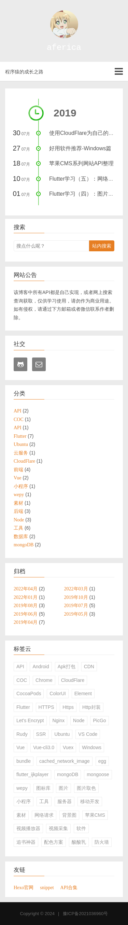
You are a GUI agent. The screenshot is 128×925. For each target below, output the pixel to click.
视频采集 (58, 828)
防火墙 (102, 842)
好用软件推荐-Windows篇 (80, 148)
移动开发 (89, 801)
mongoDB (67, 774)
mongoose (98, 774)
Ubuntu (62, 734)
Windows (91, 747)
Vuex (68, 747)
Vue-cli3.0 (43, 747)
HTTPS (46, 707)
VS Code (87, 734)
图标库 (43, 788)
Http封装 (91, 707)
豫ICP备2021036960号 (85, 913)
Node (78, 720)
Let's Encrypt (30, 720)
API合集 (69, 887)
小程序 (23, 801)
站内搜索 (101, 246)
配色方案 (53, 842)
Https (68, 707)
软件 (81, 828)
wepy (22, 788)
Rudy (22, 734)
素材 (21, 815)
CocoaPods (28, 693)
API (20, 666)
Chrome (44, 680)
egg (102, 761)
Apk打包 (66, 666)
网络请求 (44, 815)
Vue (20, 747)
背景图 (69, 815)
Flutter (23, 707)
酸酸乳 (79, 842)
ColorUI (57, 693)
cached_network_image (64, 761)
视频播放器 (28, 828)
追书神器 (25, 842)
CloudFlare (72, 680)
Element (83, 693)
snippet (47, 887)
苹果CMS (95, 815)
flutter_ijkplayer (32, 774)
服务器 (64, 801)
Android (40, 666)
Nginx (58, 720)
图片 (63, 788)
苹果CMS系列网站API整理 (81, 163)
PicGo (99, 720)
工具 (44, 801)
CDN (89, 666)
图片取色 (86, 788)
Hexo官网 (23, 887)
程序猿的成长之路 (24, 71)
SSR (41, 734)
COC (21, 680)
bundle (23, 761)
